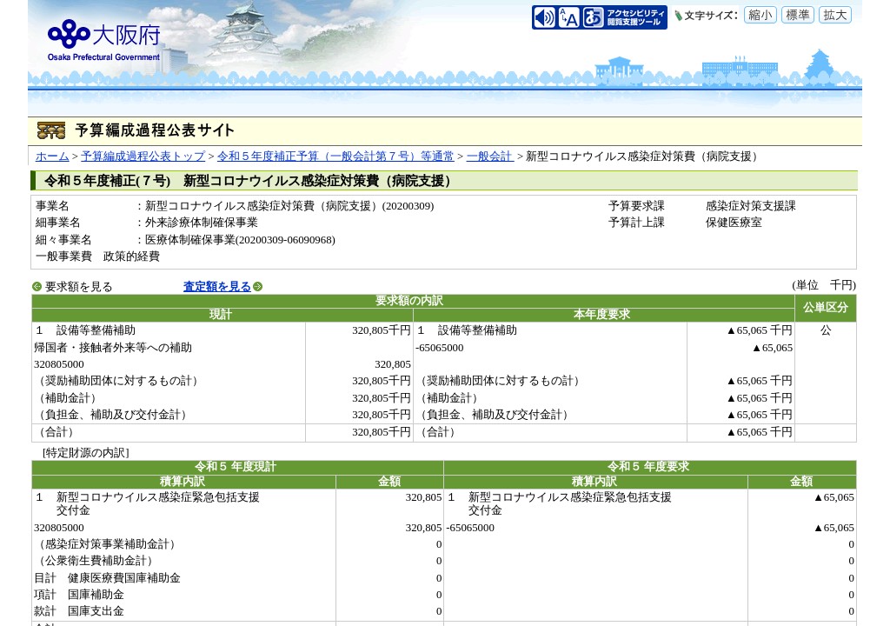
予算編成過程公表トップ (143, 156)
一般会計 (491, 156)
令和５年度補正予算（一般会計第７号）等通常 (336, 156)
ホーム (53, 156)
